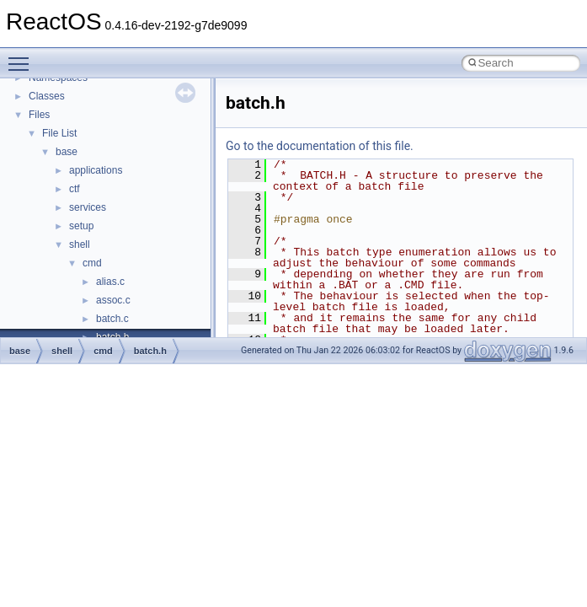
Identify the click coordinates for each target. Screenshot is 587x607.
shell (79, 244)
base (66, 152)
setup (81, 226)
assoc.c (113, 300)
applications (95, 170)
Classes (47, 96)
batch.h (150, 351)
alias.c (110, 281)
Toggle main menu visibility (22, 56)
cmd (92, 263)
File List (59, 133)
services (87, 207)
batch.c (112, 319)
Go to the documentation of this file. (320, 146)
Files (39, 115)
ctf (74, 189)
